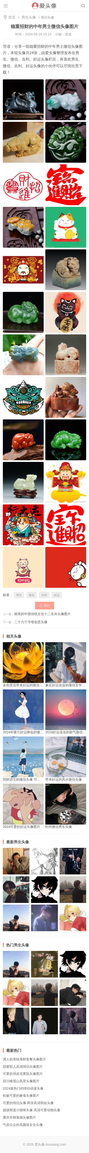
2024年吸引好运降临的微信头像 (26, 711)
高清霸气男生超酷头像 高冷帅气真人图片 (16, 861)
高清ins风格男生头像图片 (44, 964)
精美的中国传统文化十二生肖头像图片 (42, 614)
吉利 (44, 595)
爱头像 (40, 1144)
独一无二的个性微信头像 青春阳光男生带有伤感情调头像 (44, 918)
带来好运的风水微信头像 (65, 758)
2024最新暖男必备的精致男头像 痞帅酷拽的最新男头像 (16, 889)
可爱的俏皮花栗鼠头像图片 (23, 1074)
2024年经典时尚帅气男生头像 (44, 1021)
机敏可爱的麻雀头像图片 (21, 1095)
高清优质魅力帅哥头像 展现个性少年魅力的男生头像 (73, 992)
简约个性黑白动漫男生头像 (44, 861)
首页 (11, 17)
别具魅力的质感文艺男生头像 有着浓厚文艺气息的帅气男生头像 (73, 889)
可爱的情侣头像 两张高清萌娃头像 (28, 1103)
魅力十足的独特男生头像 (16, 1021)
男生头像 (29, 17)
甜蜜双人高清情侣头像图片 (23, 1066)
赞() (44, 605)
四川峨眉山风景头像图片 (21, 1081)
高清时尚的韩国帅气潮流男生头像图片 (16, 918)
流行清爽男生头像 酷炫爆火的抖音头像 (73, 861)
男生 (19, 595)
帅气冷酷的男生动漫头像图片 (73, 1021)
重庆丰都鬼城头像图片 (19, 1117)
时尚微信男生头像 (65, 806)
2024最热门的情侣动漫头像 (23, 1088)
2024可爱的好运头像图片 (23, 806)
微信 (31, 595)
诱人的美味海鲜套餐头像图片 (24, 1059)
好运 (57, 595)
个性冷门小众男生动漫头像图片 (44, 889)
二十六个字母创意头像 (30, 622)
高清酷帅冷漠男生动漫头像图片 (73, 918)
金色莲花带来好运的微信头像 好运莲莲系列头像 (38, 664)
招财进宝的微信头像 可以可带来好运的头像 (35, 758)
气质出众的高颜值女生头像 (23, 1125)
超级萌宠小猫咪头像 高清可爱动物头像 (31, 1110)
